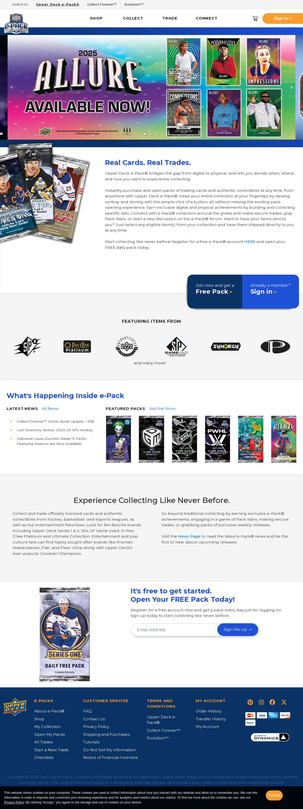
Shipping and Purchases (106, 734)
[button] (145, 134)
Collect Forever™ (164, 730)
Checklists (44, 757)
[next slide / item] (291, 87)
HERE (249, 241)
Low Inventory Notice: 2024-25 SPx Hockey (55, 430)
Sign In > (283, 18)
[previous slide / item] (11, 87)
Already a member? (271, 289)
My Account (207, 726)
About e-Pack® (49, 711)
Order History (209, 711)
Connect (207, 18)
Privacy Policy (96, 726)
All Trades (43, 742)
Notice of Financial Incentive (110, 757)
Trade (169, 18)
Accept (274, 795)
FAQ (87, 711)
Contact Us (94, 719)
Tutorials (91, 742)
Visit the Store (162, 408)
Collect (133, 18)
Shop (96, 18)
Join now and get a (215, 289)
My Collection (47, 726)
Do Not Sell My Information (109, 749)
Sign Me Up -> (238, 629)
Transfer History (211, 719)
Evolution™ (158, 738)
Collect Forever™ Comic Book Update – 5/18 (55, 421)
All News (50, 408)
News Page (189, 536)
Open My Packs (49, 734)
